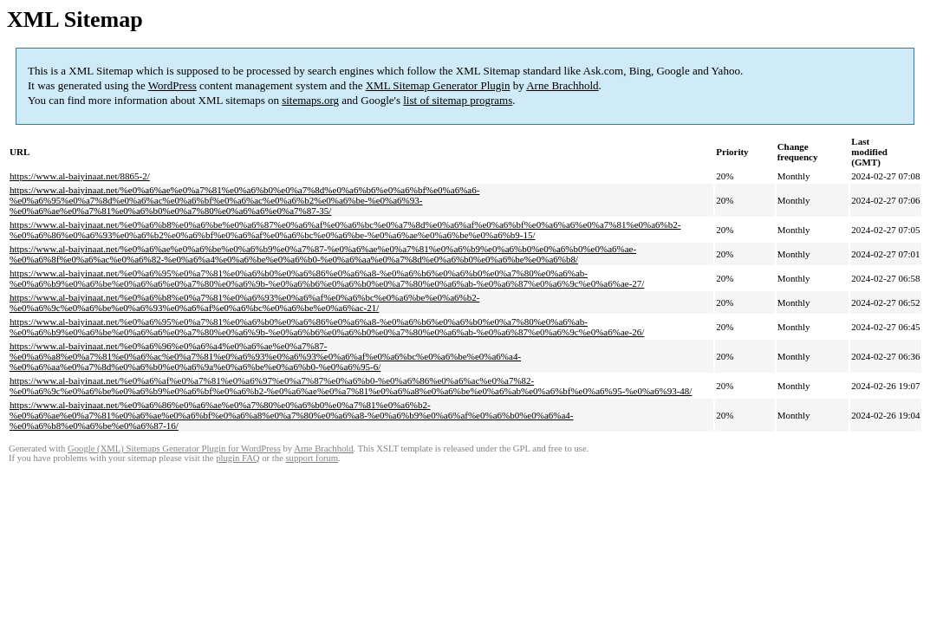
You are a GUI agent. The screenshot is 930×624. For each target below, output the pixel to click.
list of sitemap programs (457, 100)
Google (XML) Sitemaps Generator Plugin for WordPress (174, 448)
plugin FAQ (237, 458)
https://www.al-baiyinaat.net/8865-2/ (80, 176)
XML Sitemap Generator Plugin (438, 85)
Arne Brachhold (562, 85)
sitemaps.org (310, 100)
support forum (311, 458)
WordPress (172, 85)
